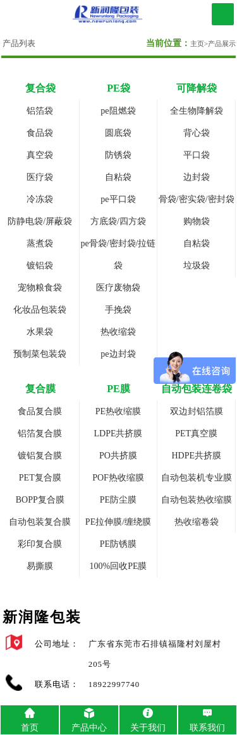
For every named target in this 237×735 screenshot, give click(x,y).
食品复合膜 (40, 411)
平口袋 (196, 155)
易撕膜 (40, 566)
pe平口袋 (117, 199)
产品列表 (19, 43)
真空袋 (40, 155)
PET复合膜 (40, 477)
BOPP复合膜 (40, 500)
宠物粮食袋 (40, 287)
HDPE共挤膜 (196, 455)
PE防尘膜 (118, 500)
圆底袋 (118, 133)
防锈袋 (118, 155)
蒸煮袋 (40, 243)
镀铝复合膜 (40, 455)
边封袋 (196, 177)
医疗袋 (40, 177)
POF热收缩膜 (118, 477)
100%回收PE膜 (118, 566)
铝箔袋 (40, 111)
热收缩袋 (118, 332)
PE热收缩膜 (118, 411)
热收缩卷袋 (196, 522)
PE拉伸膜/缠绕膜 (118, 522)
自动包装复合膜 (40, 522)
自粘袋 (118, 177)
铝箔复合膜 (40, 433)
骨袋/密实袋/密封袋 (196, 199)
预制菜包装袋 (39, 354)
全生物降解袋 (196, 111)
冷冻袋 (40, 199)
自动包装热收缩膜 (196, 500)
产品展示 (222, 43)
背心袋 (196, 133)
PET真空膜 (196, 433)
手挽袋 (118, 309)
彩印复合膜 (40, 544)
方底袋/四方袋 (118, 221)
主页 (197, 43)
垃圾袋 (196, 265)
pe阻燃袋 (117, 111)
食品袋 (40, 133)
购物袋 (196, 221)
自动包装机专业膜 (196, 477)
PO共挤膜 (118, 455)
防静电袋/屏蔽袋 (40, 221)
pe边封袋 (117, 354)
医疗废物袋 (118, 287)
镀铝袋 (40, 265)
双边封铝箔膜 (196, 411)
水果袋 (40, 332)
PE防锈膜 (118, 544)
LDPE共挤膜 (118, 433)
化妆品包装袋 (39, 309)
